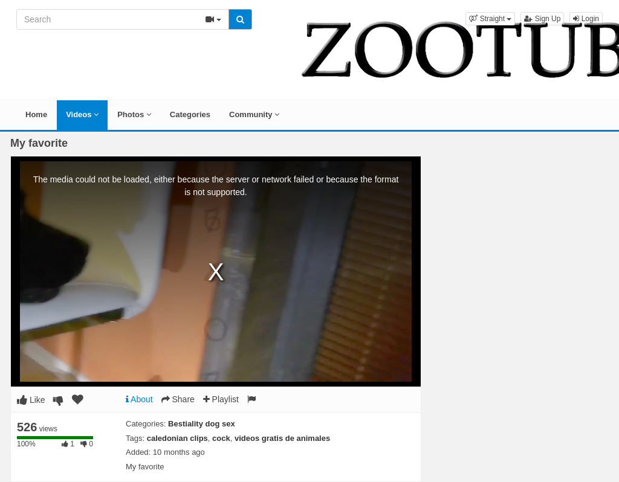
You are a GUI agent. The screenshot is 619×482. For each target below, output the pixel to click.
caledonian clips (177, 438)
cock (221, 438)
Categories (190, 114)
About (139, 399)
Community (254, 114)
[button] (490, 18)
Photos (134, 114)
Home (36, 114)
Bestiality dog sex (201, 423)
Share (178, 399)
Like (31, 400)
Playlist (221, 399)
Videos (82, 114)
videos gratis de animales (282, 438)
